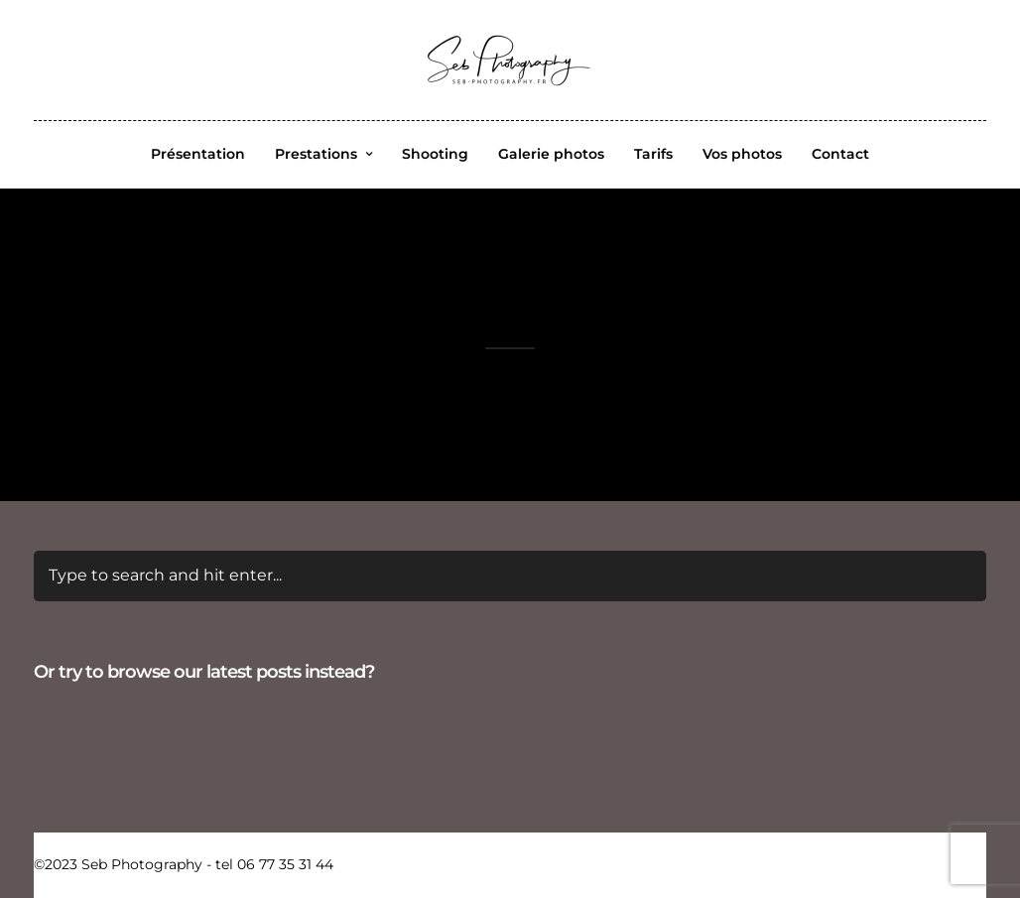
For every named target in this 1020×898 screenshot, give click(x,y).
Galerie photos (551, 154)
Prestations (316, 154)
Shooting (435, 154)
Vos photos (742, 154)
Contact (840, 154)
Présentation (198, 154)
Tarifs (653, 154)
